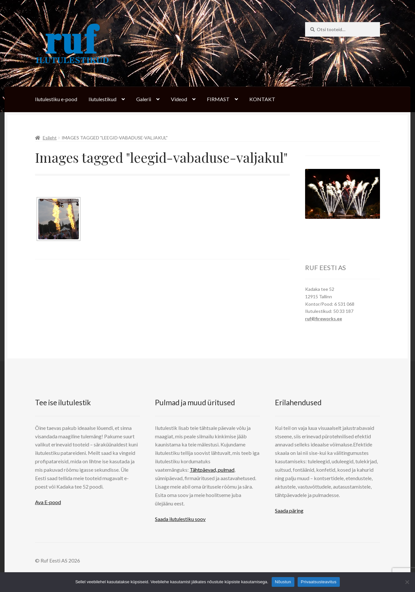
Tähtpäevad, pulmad (212, 470)
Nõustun (283, 581)
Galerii (143, 99)
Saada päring (289, 510)
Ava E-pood (48, 502)
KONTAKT (262, 99)
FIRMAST (218, 99)
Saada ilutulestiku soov (180, 519)
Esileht (50, 137)
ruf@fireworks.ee (323, 318)
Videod (179, 99)
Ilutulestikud (102, 99)
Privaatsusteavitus (319, 581)
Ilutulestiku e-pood (56, 99)
